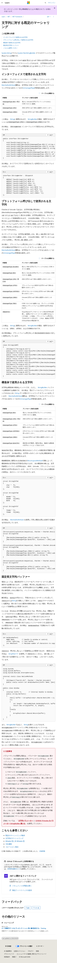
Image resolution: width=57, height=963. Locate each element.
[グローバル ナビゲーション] (2, 3)
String (12, 119)
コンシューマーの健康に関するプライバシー (31, 954)
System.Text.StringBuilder (26, 53)
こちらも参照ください (10, 48)
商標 (13, 957)
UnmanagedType (29, 88)
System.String (6, 53)
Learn (3, 17)
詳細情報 (42, 851)
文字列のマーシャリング (14, 838)
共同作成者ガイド (13, 869)
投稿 (37, 951)
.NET (8, 17)
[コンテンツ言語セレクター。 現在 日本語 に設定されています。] (8, 946)
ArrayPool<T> (13, 654)
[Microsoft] (28, 2)
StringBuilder (32, 119)
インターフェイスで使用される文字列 (15, 37)
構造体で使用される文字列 (11, 43)
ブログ (30, 951)
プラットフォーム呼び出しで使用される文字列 (18, 40)
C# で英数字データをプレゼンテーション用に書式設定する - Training (24, 928)
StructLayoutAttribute (35, 460)
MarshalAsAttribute (8, 85)
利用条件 (7, 957)
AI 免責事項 (7, 951)
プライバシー (8, 954)
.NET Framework (17, 17)
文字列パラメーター (25, 821)
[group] (28, 148)
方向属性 (8, 844)
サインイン (51, 3)
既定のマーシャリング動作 (15, 835)
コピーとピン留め (11, 847)
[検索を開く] (45, 3)
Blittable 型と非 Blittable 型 (15, 841)
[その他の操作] (53, 16)
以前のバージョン (19, 951)
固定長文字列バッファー (11, 45)
